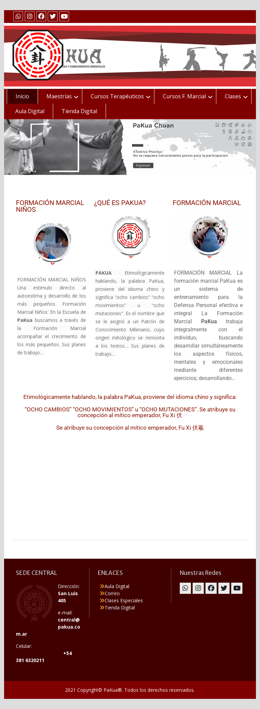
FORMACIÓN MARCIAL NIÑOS (50, 206)
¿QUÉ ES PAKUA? (120, 203)
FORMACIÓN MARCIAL (207, 203)
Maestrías (59, 96)
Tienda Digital (79, 111)
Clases (233, 96)
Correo (112, 593)
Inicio (22, 96)
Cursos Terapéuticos (117, 96)
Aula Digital (29, 111)
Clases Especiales (124, 600)
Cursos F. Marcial (184, 96)
